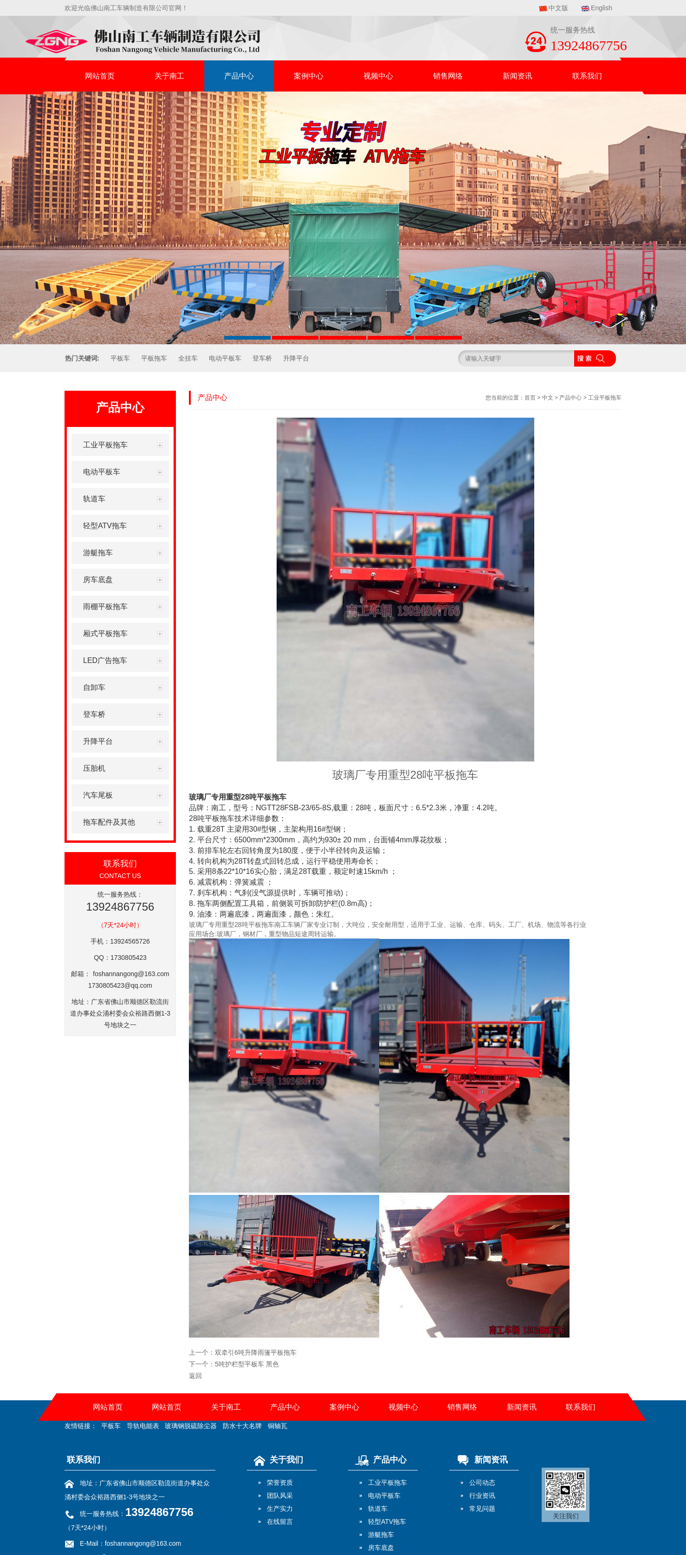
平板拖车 (154, 358)
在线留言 (280, 1521)
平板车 (120, 358)
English (601, 8)
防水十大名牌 (242, 1426)
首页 (530, 397)
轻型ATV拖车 (387, 1521)
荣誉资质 (280, 1482)
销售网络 (448, 76)
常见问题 (482, 1508)
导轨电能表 (143, 1426)
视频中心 (378, 76)
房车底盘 (381, 1547)
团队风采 (280, 1495)
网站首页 (100, 76)
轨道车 (378, 1508)
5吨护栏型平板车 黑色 (247, 1364)
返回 (195, 1375)
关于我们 (276, 1459)
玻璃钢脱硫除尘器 (191, 1426)
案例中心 (309, 76)
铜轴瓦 (277, 1426)
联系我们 (587, 76)
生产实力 (280, 1508)
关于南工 (169, 76)
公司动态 (482, 1482)
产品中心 (239, 76)
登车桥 (262, 358)
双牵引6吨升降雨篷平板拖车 (256, 1352)
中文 (547, 397)
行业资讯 (482, 1495)
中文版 (558, 8)
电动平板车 (225, 358)
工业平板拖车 (604, 397)
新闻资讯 (517, 76)
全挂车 (188, 358)
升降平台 (296, 358)
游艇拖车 (381, 1534)
